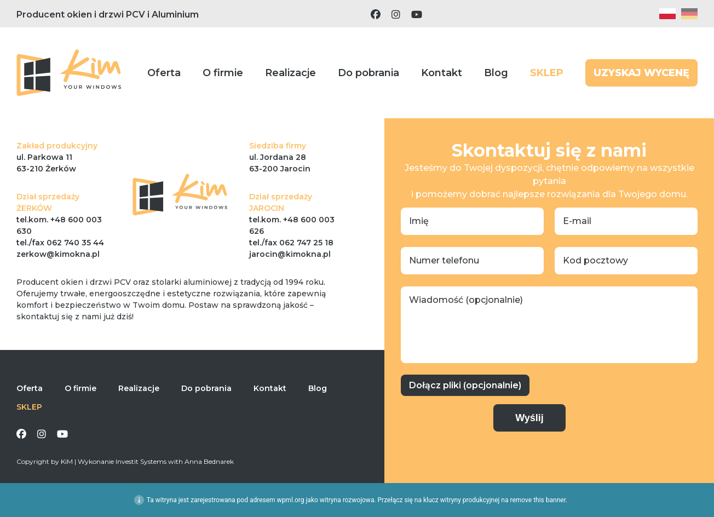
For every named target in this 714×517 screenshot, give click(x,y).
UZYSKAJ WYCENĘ (641, 73)
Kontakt (441, 73)
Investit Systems (141, 461)
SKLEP (546, 73)
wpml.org (290, 500)
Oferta (164, 73)
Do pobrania (368, 73)
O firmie (223, 73)
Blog (496, 73)
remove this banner (538, 500)
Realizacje (290, 73)
